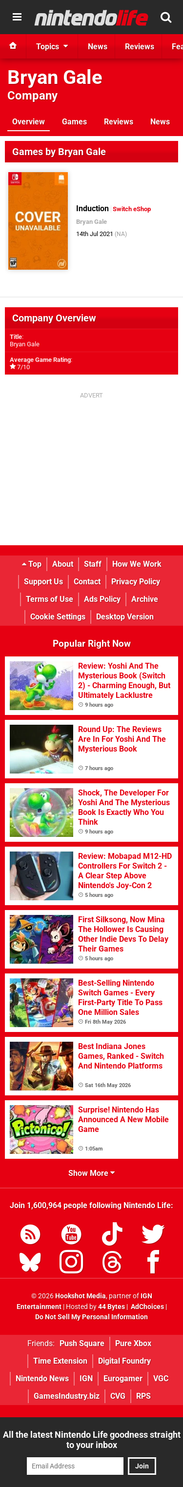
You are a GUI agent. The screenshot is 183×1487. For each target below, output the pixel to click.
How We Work (137, 564)
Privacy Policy (135, 581)
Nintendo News (42, 1378)
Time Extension (60, 1361)
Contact (87, 581)
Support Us (43, 581)
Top (31, 564)
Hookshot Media (80, 1296)
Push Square (82, 1343)
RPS (143, 1396)
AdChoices (146, 1307)
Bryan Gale (54, 77)
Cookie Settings (57, 616)
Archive (144, 599)
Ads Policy (102, 599)
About (62, 564)
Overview (28, 121)
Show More (91, 1173)
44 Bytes (111, 1307)
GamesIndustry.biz (67, 1396)
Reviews (118, 121)
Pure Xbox (133, 1343)
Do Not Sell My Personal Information (91, 1317)
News (160, 121)
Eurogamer (122, 1378)
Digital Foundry (124, 1361)
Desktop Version (125, 616)
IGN (86, 1378)
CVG (117, 1396)
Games (74, 121)
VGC (160, 1378)
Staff (93, 564)
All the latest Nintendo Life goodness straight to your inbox (92, 1439)
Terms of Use (49, 599)
